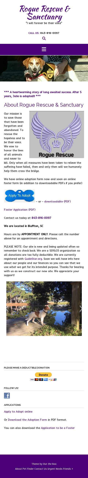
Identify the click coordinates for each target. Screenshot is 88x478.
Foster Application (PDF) (20, 209)
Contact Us (40, 469)
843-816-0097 (49, 32)
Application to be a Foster (58, 428)
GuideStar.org (33, 258)
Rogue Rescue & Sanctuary (44, 12)
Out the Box (49, 463)
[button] (44, 49)
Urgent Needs (55, 469)
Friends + (68, 469)
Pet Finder (28, 469)
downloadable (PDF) (57, 201)
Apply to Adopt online (18, 411)
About (18, 469)
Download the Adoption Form (27, 419)
